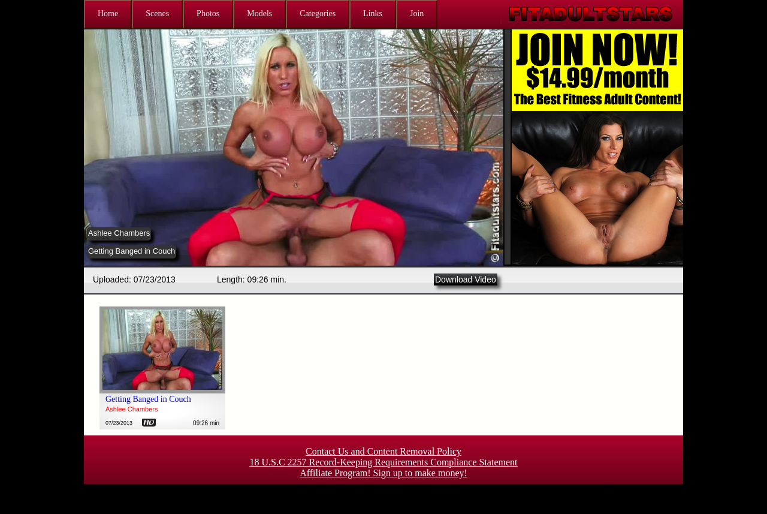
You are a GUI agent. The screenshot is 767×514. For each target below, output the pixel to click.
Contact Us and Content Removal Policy (383, 451)
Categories (318, 13)
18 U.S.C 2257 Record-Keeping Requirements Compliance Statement (383, 462)
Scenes (157, 13)
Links (372, 13)
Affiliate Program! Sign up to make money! (383, 473)
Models (259, 13)
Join (417, 13)
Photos (208, 13)
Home (108, 13)
